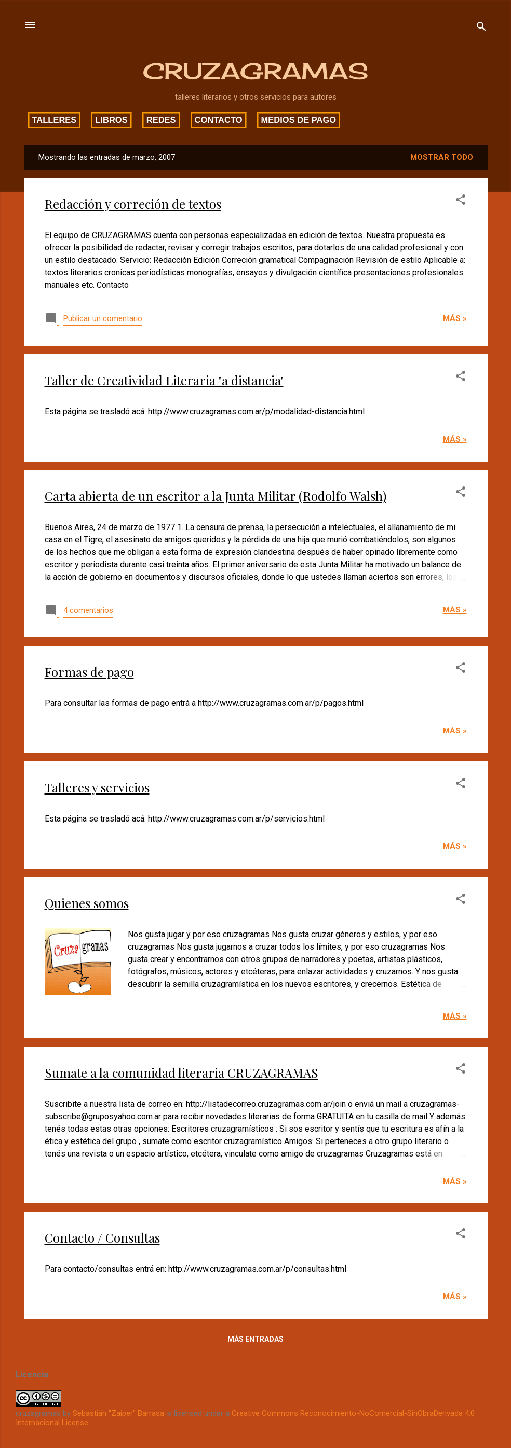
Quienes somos (87, 903)
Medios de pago (299, 119)
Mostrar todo (441, 157)
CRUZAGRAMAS (255, 71)
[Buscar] (481, 28)
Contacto (219, 119)
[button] (460, 201)
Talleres (54, 119)
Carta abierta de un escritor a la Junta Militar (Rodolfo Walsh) (215, 496)
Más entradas (255, 1339)
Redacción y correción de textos (133, 204)
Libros (111, 119)
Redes (161, 119)
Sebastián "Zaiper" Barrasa (118, 1413)
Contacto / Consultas (102, 1237)
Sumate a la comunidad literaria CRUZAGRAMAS (181, 1072)
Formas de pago (89, 671)
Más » (455, 318)
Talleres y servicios (97, 787)
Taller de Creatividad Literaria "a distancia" (164, 380)
